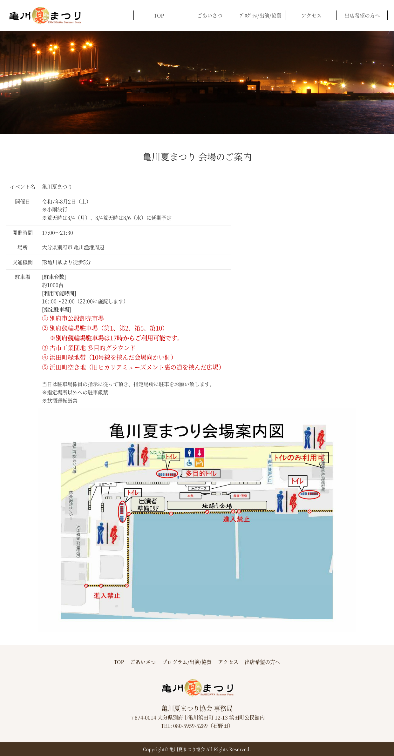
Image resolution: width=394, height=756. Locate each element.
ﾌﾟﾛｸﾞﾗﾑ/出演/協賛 (261, 15)
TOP (159, 15)
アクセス (311, 15)
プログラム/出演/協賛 (187, 662)
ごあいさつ (209, 15)
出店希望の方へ (362, 15)
